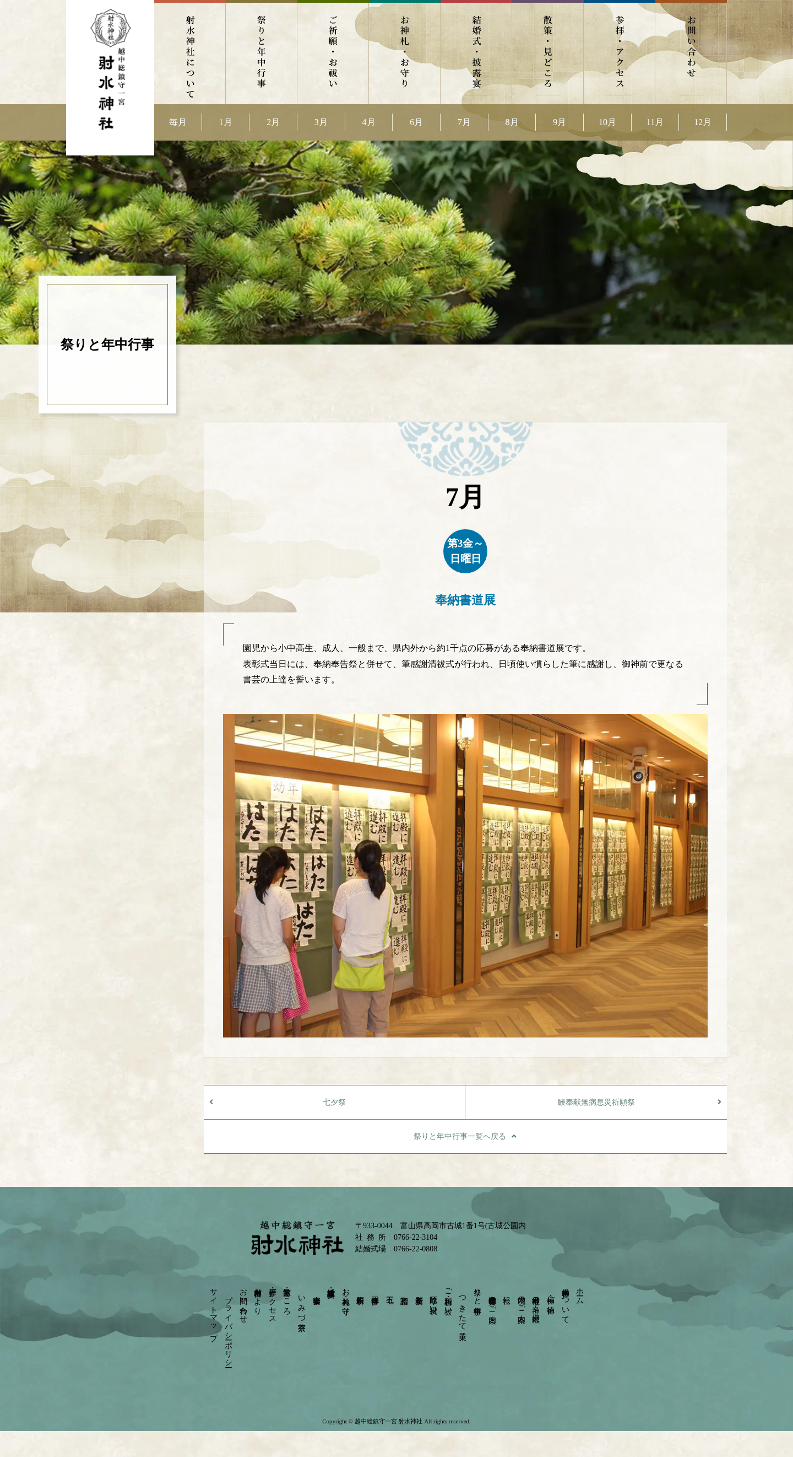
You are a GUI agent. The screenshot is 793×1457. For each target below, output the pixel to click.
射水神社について (190, 52)
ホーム (580, 1292)
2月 (273, 122)
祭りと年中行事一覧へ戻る (460, 1136)
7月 (464, 122)
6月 (416, 122)
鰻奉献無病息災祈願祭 (596, 1102)
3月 (321, 122)
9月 (559, 122)
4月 (369, 122)
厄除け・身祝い (434, 1300)
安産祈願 (419, 1291)
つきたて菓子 (463, 1309)
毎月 (178, 122)
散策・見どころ (548, 52)
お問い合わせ (691, 52)
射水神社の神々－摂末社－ (536, 1304)
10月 (607, 122)
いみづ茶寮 (301, 1304)
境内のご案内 (521, 1300)
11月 (655, 122)
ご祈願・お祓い (333, 52)
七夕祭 (334, 1102)
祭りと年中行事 (261, 52)
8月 (512, 122)
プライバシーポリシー (228, 1327)
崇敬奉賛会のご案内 (492, 1300)
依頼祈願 (360, 1291)
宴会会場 (316, 1291)
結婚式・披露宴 (476, 52)
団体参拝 (375, 1291)
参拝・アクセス (619, 52)
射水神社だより (258, 1297)
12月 (702, 122)
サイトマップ (214, 1310)
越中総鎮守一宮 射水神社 (388, 1421)
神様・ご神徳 (551, 1296)
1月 (225, 122)
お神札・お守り (405, 52)
